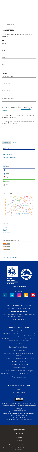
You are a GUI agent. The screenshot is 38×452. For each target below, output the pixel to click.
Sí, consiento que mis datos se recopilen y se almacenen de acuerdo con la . (17, 109)
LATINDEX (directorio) (19, 319)
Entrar (14, 142)
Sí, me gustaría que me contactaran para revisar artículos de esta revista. (18, 122)
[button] (19, 166)
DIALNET (19, 344)
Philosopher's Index (19, 367)
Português (6, 233)
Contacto (19, 441)
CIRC (19, 389)
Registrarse (6, 142)
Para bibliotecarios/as (9, 157)
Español (5, 230)
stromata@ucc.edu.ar (25, 419)
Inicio (3, 24)
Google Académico (19, 350)
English (5, 227)
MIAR (19, 395)
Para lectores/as (7, 152)
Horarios (19, 437)
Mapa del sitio (19, 433)
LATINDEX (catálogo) (19, 392)
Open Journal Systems (10, 257)
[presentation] (16, 132)
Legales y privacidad (19, 430)
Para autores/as (7, 154)
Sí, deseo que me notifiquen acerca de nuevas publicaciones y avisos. (18, 116)
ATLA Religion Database (19, 331)
